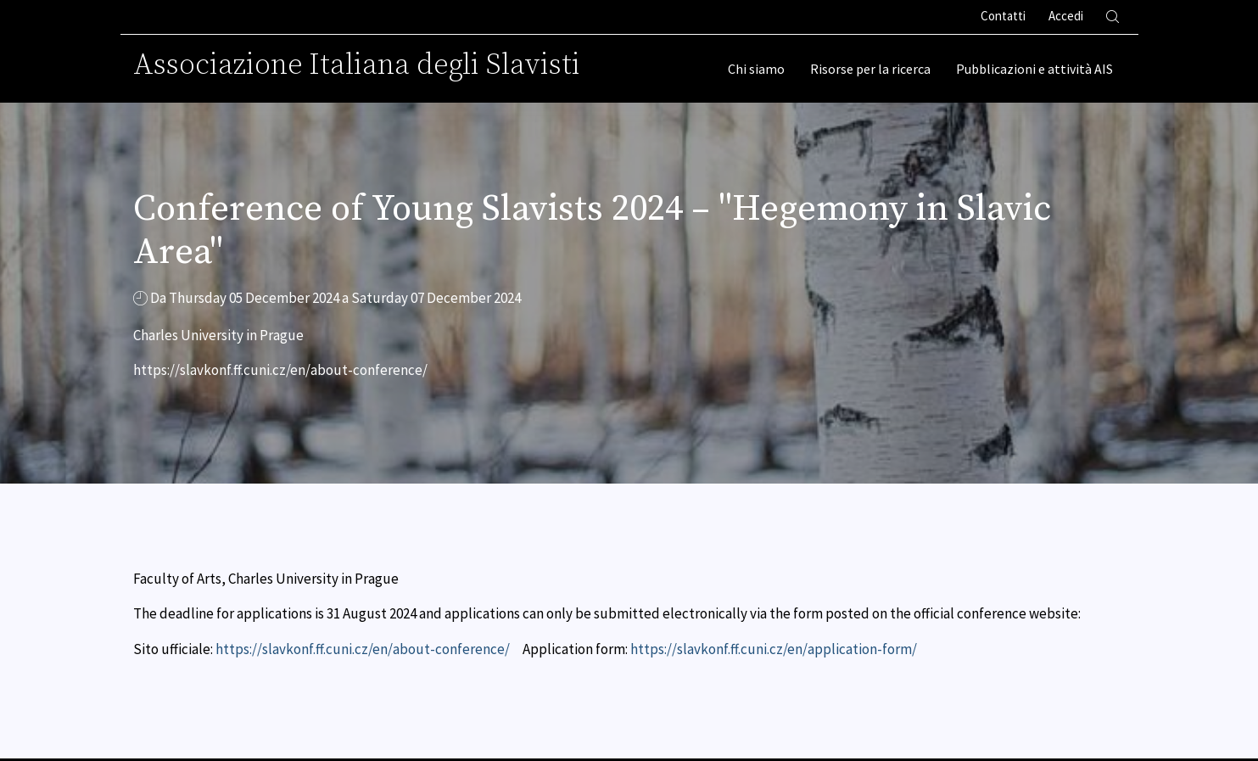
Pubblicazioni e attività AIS (1034, 68)
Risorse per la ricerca (870, 68)
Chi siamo (756, 68)
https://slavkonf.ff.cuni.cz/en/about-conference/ (362, 649)
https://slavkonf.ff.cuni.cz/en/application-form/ (773, 649)
